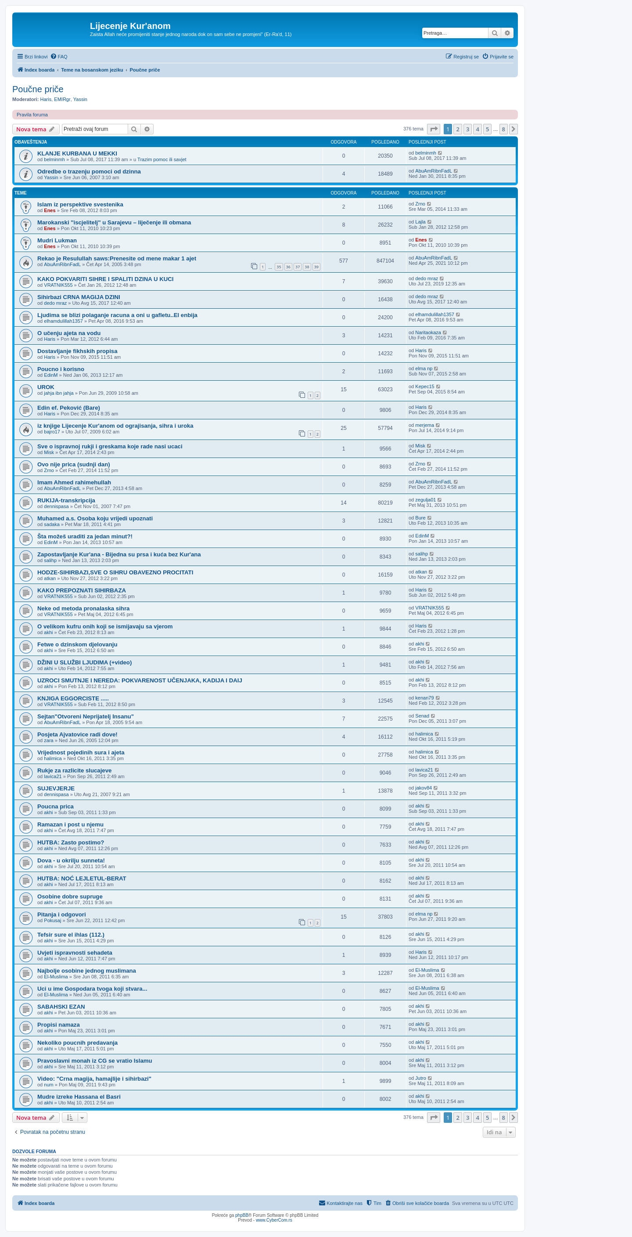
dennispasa (56, 506)
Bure (420, 517)
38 (307, 267)
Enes (49, 210)
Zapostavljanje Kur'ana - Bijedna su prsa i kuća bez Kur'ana (119, 554)
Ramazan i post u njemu (70, 824)
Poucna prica (55, 806)
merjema (424, 425)
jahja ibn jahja (58, 393)
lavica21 (52, 776)
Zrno (420, 203)
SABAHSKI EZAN (61, 1006)
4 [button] (477, 129)
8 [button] (503, 129)
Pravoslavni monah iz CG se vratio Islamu (94, 1060)
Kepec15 (424, 386)
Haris (46, 99)
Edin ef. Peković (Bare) (68, 407)
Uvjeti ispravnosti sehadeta (74, 952)
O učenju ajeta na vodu (69, 333)
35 (278, 267)
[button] (433, 129)
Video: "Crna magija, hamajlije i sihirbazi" (94, 1078)
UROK (45, 387)
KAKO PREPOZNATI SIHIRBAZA (81, 590)
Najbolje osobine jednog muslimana (86, 970)
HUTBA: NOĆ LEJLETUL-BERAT (81, 878)
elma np (423, 368)
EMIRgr (62, 99)
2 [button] (457, 129)
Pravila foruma (32, 114)
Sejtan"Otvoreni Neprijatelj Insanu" (85, 716)
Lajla (420, 221)
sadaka (51, 524)
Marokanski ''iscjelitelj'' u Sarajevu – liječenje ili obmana (114, 222)
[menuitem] (59, 56)
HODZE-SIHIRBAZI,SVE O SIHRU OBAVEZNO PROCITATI (115, 572)
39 (316, 267)
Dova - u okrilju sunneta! (71, 860)
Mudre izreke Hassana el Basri (79, 1096)
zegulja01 (425, 499)
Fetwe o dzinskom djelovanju (77, 644)
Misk (49, 452)
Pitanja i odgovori (61, 914)
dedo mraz (426, 278)
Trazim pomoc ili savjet (161, 159)
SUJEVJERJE (56, 788)
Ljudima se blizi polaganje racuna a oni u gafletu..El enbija (117, 315)
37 (297, 267)
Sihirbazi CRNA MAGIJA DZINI (78, 297)
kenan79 (424, 697)
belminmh (54, 159)
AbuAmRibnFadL (433, 170)
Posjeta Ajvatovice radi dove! (77, 734)
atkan (50, 578)
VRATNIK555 (58, 285)
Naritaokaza (428, 332)
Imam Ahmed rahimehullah (74, 482)
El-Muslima (56, 976)
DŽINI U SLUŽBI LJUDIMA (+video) (84, 662)
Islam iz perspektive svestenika (80, 204)
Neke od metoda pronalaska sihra (83, 608)
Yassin (80, 99)
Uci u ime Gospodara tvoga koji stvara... (92, 988)
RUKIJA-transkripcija (66, 500)
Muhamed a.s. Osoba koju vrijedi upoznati (95, 518)
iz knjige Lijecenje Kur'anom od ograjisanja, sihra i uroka (115, 425)
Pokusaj (52, 920)
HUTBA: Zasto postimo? (70, 842)
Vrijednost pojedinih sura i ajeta (81, 752)
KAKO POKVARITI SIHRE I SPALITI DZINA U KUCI (105, 279)
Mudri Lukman (57, 240)
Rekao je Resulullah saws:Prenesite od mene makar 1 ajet (116, 258)
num (48, 1084)
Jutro (420, 1078)
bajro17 (52, 431)
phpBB (241, 1215)
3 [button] (467, 129)
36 (288, 267)
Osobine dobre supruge (70, 896)
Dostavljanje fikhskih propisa (77, 351)
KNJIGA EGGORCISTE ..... (73, 698)
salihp (50, 560)
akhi (48, 632)
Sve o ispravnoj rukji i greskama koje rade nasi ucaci (110, 446)
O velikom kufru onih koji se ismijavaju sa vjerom (105, 626)
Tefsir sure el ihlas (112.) (70, 934)
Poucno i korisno (60, 369)
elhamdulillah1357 (63, 321)
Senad (422, 715)
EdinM (50, 375)
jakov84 (423, 787)
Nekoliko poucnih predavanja (77, 1042)
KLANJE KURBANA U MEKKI (77, 153)
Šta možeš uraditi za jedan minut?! (85, 536)
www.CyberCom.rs (274, 1220)
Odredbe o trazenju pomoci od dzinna (89, 171)
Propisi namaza (58, 1024)
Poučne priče (38, 89)
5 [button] (487, 129)
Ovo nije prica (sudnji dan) (73, 464)
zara (48, 740)
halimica (424, 733)
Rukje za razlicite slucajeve (74, 770)
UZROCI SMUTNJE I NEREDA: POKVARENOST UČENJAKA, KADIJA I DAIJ (139, 680)
